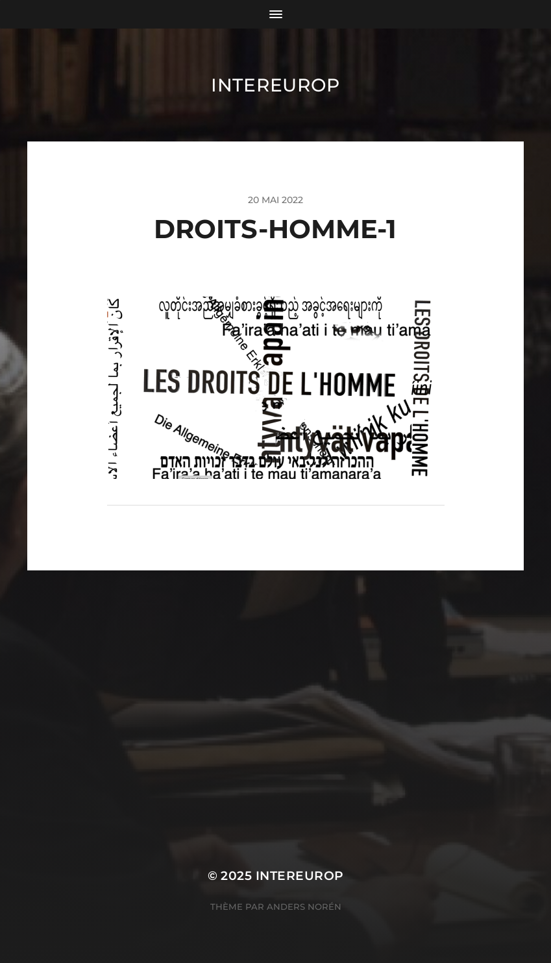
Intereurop (275, 85)
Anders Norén (304, 906)
